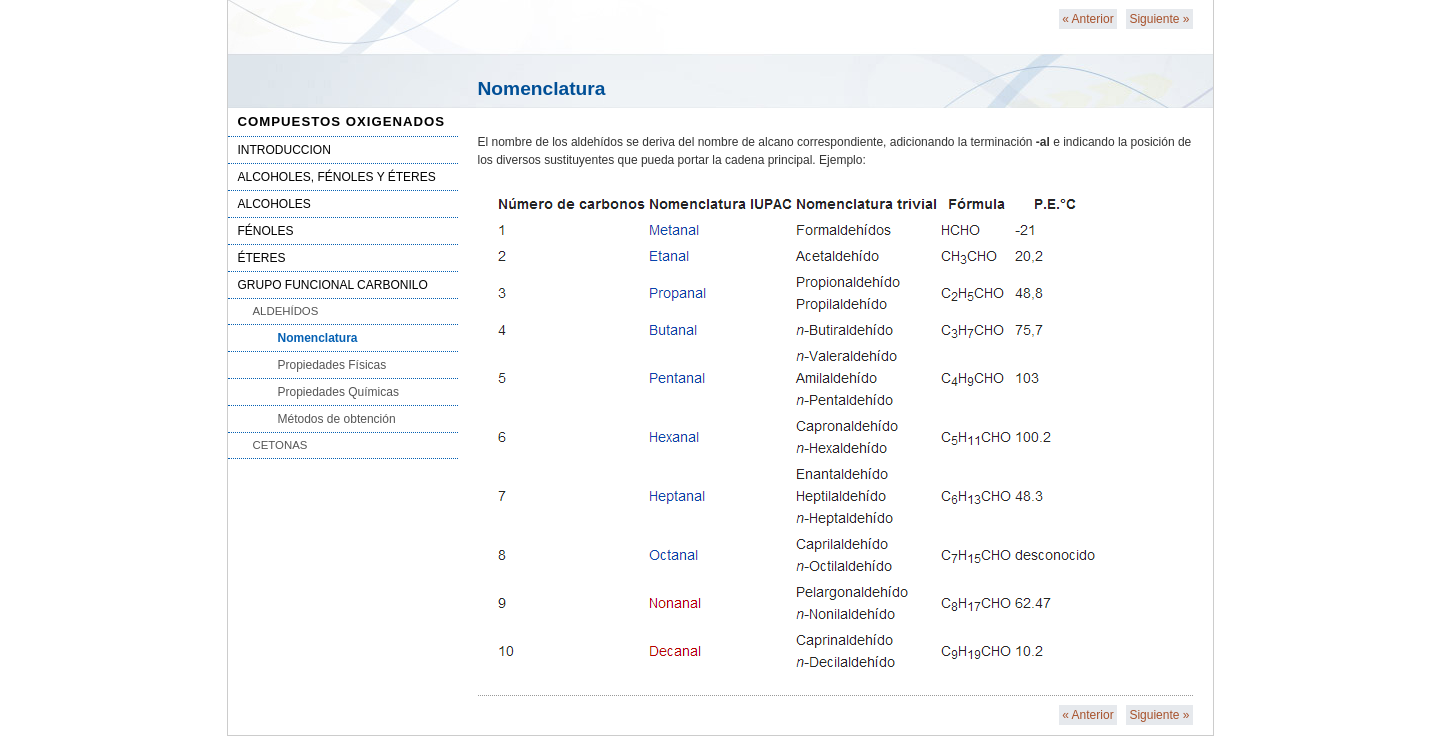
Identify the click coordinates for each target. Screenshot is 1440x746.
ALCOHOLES (274, 204)
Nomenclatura (318, 338)
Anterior (1087, 19)
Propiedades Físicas (332, 365)
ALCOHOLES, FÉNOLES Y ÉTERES (337, 177)
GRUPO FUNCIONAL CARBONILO (333, 285)
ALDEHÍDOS (286, 311)
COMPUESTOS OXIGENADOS (342, 121)
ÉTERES (262, 258)
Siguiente (1159, 19)
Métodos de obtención (337, 419)
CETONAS (280, 445)
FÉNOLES (266, 231)
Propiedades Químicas (338, 392)
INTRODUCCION (284, 150)
